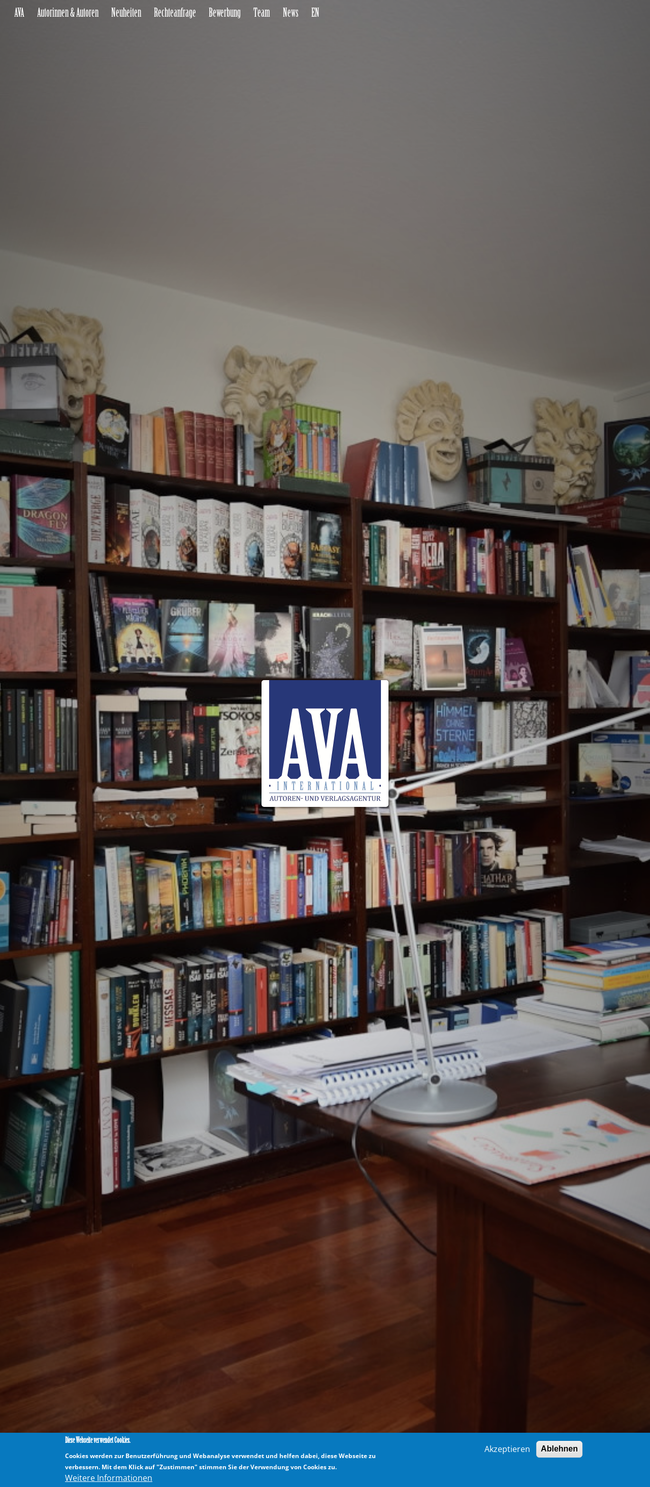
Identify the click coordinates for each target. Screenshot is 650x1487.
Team (261, 14)
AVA (19, 14)
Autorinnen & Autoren (68, 14)
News (291, 14)
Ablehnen (559, 1452)
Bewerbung (225, 14)
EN (315, 14)
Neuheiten (126, 14)
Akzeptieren (507, 1452)
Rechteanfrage (175, 14)
